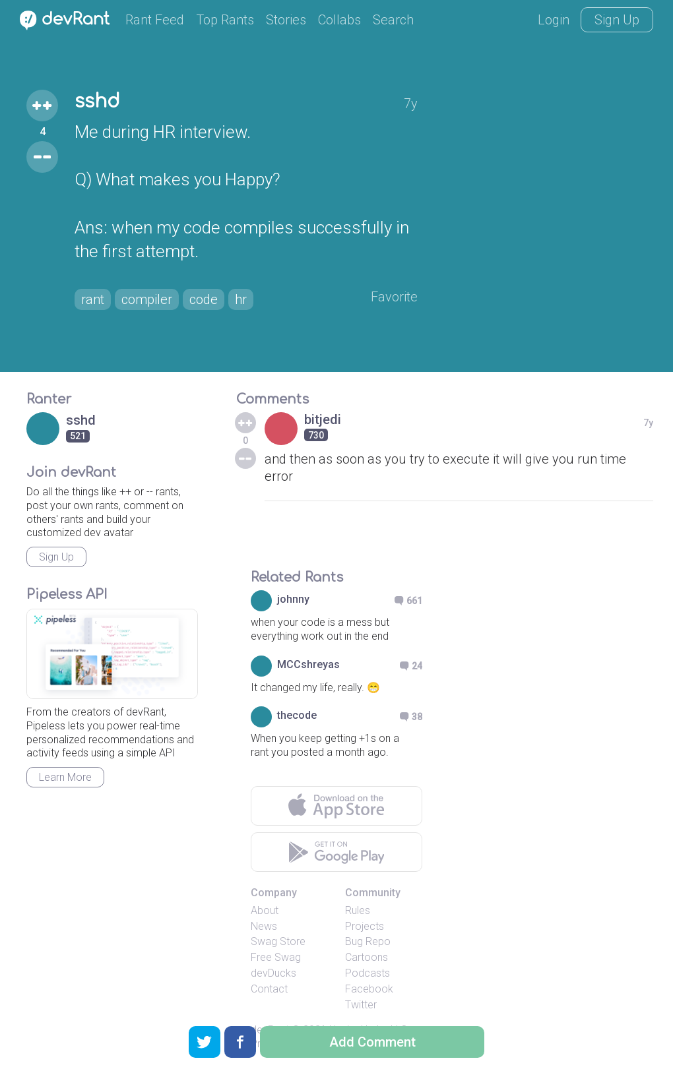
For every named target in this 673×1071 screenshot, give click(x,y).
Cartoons (366, 957)
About (264, 910)
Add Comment (372, 1042)
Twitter (361, 1004)
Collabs (339, 20)
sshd (97, 101)
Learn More (65, 777)
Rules (357, 910)
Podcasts (367, 973)
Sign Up (616, 20)
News (264, 926)
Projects (364, 926)
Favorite (394, 297)
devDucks (273, 973)
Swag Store (278, 941)
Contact (269, 989)
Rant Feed (154, 20)
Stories (286, 20)
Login (553, 20)
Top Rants (225, 20)
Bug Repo (368, 941)
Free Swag (276, 957)
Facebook (369, 989)
